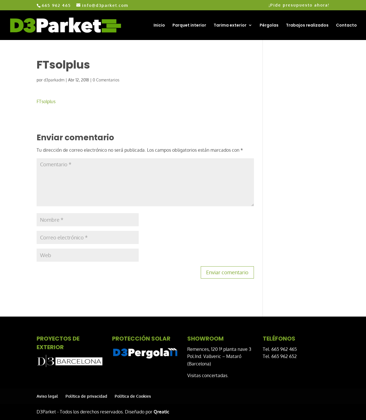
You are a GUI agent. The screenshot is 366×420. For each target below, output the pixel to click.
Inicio (159, 25)
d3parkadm (54, 79)
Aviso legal (47, 396)
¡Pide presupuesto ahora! (299, 5)
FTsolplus (46, 101)
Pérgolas (269, 25)
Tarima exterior (230, 25)
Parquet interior (189, 25)
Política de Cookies (133, 396)
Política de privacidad (86, 396)
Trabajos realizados (307, 25)
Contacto (346, 25)
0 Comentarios (106, 79)
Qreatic (161, 412)
